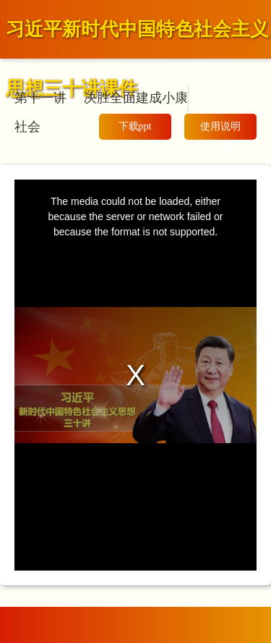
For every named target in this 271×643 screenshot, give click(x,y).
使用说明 (220, 126)
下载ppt (135, 126)
